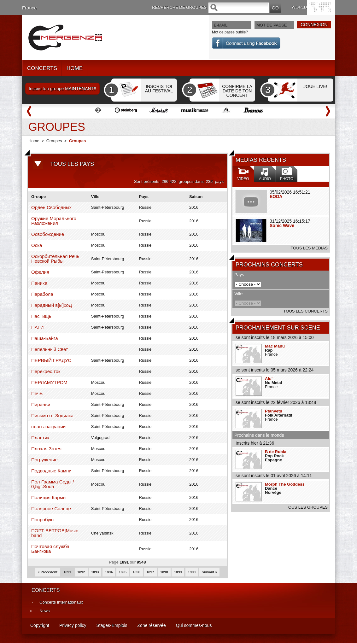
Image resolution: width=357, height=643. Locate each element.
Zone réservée (152, 625)
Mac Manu (275, 346)
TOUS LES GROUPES (307, 507)
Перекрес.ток (45, 371)
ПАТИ (37, 327)
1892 (81, 572)
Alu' (268, 378)
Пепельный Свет (49, 349)
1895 (122, 572)
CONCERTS (42, 68)
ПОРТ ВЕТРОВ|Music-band (55, 533)
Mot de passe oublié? (230, 32)
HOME (75, 68)
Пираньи (40, 404)
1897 (150, 572)
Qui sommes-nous (194, 625)
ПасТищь (41, 316)
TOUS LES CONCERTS (306, 311)
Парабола (42, 294)
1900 (192, 572)
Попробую (42, 519)
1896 (136, 572)
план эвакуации (48, 426)
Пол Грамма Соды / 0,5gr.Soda (52, 484)
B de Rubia (275, 451)
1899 (178, 572)
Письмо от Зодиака (52, 415)
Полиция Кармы (49, 497)
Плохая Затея (46, 448)
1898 (164, 572)
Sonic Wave (282, 225)
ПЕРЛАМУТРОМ (49, 382)
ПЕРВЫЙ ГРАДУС (51, 360)
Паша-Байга (44, 338)
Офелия (40, 272)
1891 (67, 572)
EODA (276, 196)
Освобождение (47, 234)
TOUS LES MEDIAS (309, 248)
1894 (109, 572)
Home (33, 140)
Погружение (44, 459)
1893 (95, 572)
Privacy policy (72, 625)
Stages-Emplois (112, 625)
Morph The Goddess (285, 484)
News (44, 610)
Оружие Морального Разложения (53, 221)
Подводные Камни (51, 470)
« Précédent (47, 572)
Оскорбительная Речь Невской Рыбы (55, 259)
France (29, 7)
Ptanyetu (273, 411)
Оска (36, 245)
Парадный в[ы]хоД (51, 305)
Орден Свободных (51, 207)
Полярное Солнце (51, 508)
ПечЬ (37, 393)
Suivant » (209, 572)
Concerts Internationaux (61, 602)
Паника (39, 283)
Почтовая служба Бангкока (50, 549)
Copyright (39, 625)
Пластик (40, 437)
